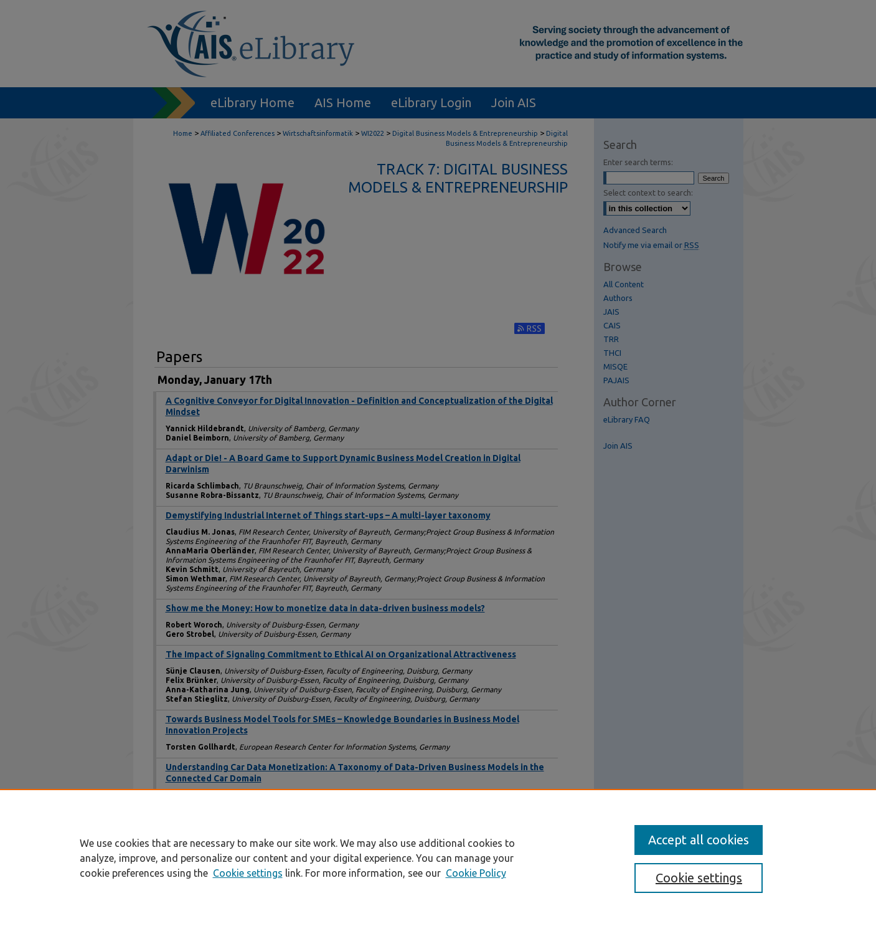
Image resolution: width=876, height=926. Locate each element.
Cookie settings (248, 873)
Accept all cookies (698, 840)
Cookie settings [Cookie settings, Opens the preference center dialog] (699, 878)
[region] (438, 857)
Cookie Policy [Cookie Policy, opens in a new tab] (476, 873)
